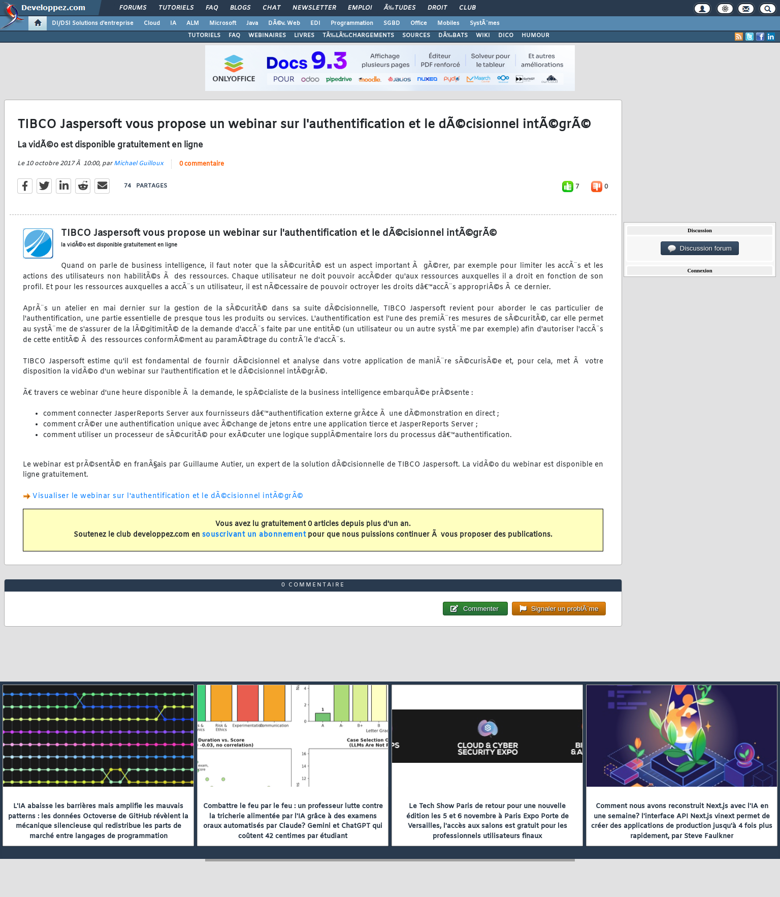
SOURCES (416, 35)
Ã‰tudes (399, 8)
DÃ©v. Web (284, 23)
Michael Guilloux (139, 164)
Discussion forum (700, 248)
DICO (505, 35)
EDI (315, 23)
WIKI (483, 35)
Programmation (352, 23)
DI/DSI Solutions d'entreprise (93, 23)
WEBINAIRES (267, 35)
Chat (271, 8)
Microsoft (222, 23)
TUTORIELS (204, 35)
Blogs (240, 8)
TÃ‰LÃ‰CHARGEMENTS (358, 35)
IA (173, 23)
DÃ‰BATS (453, 35)
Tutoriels (175, 8)
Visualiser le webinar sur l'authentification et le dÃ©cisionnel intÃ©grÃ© (168, 496)
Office (418, 23)
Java (252, 23)
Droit (437, 8)
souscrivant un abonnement (254, 535)
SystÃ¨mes (485, 23)
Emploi (360, 8)
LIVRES (304, 35)
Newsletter (314, 8)
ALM (192, 23)
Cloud (152, 23)
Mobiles (448, 23)
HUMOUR (535, 35)
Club (467, 8)
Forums (132, 8)
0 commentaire (201, 164)
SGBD (391, 23)
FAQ (212, 8)
